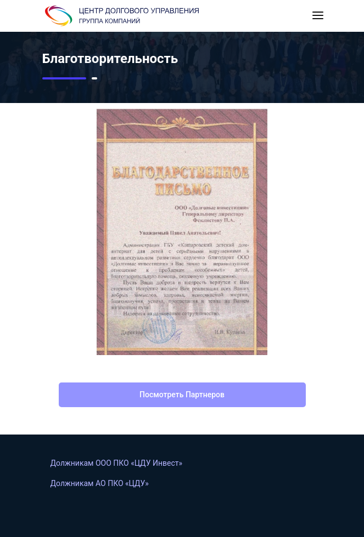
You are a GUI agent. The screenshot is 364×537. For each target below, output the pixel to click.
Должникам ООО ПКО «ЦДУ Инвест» (117, 463)
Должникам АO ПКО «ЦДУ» (100, 483)
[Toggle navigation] (318, 15)
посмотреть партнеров (182, 394)
